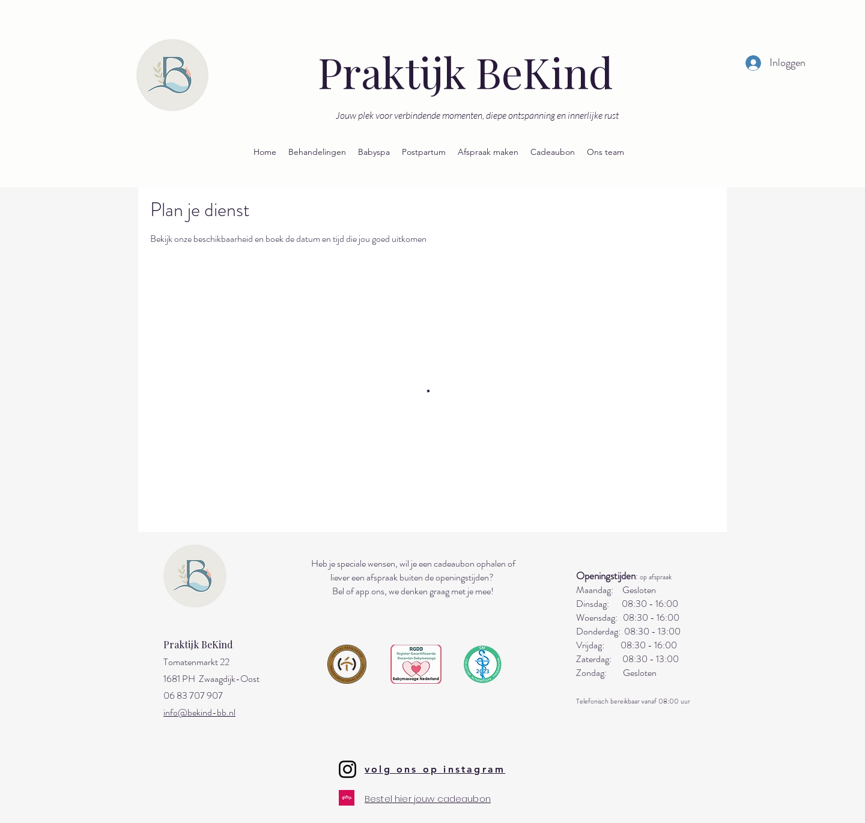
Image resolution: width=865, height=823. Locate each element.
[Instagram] (347, 769)
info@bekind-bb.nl (199, 712)
